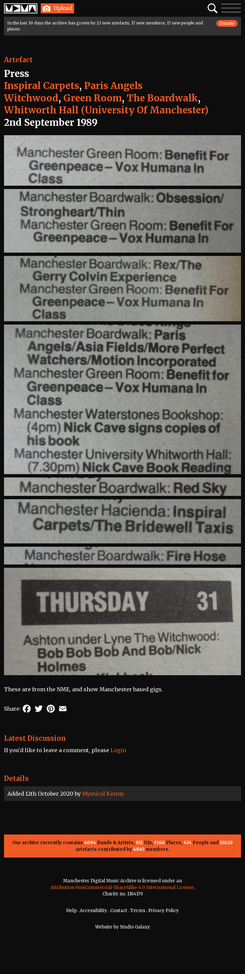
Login (118, 750)
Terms (137, 910)
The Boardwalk (162, 98)
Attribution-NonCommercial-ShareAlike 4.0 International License (122, 887)
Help (71, 910)
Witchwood (31, 98)
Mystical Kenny (103, 793)
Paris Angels (113, 86)
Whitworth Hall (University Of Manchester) (106, 110)
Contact (118, 910)
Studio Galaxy (135, 927)
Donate (227, 23)
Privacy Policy (163, 910)
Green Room (92, 98)
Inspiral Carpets (41, 86)
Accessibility (93, 910)
